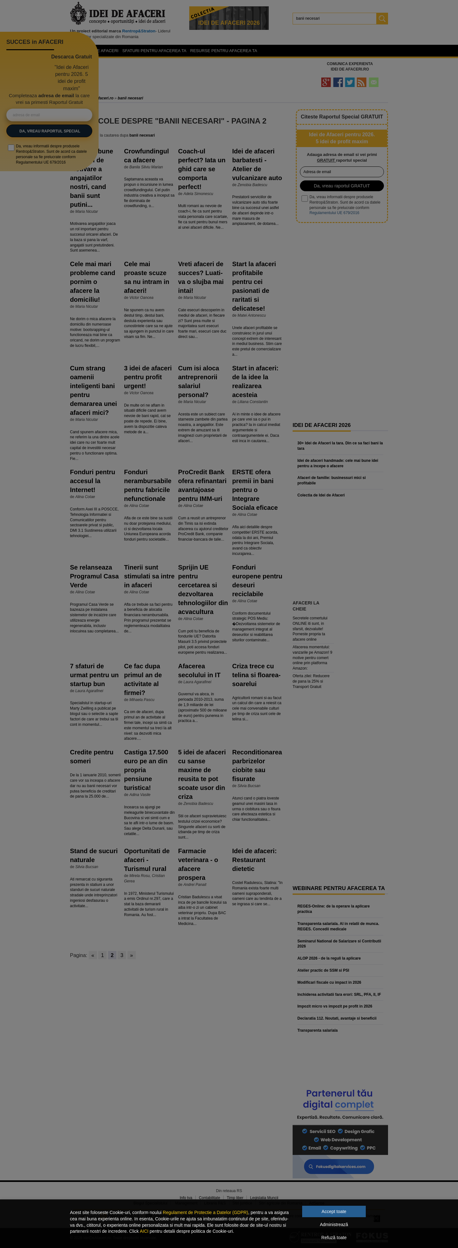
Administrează (334, 1224)
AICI (144, 1231)
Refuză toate (333, 1237)
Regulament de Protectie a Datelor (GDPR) (205, 1212)
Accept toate (334, 1211)
